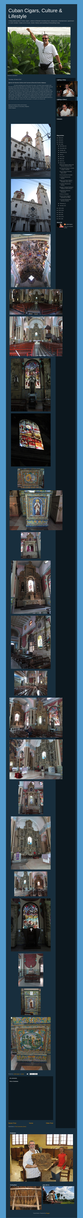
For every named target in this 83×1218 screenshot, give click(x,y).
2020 (60, 137)
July (61, 154)
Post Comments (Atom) (20, 1126)
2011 (60, 218)
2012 (60, 216)
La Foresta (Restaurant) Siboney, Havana (65, 200)
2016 (60, 208)
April (61, 160)
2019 (60, 140)
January (62, 205)
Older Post (49, 1123)
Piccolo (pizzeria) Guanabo (65, 175)
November (62, 148)
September (62, 152)
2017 (60, 144)
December (62, 146)
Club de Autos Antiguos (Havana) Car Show (65, 196)
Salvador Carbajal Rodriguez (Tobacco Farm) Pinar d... (66, 188)
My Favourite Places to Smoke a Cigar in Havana (66, 168)
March (61, 162)
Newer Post (12, 1123)
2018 (60, 142)
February (62, 203)
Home (31, 1123)
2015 (60, 210)
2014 (60, 212)
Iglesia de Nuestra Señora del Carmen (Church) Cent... (66, 165)
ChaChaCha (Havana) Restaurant (64, 191)
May (61, 158)
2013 (60, 214)
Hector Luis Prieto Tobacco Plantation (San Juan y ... (66, 181)
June (61, 156)
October (62, 150)
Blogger (48, 1213)
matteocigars (69, 224)
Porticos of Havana (64, 194)
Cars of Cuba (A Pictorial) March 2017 (65, 172)
